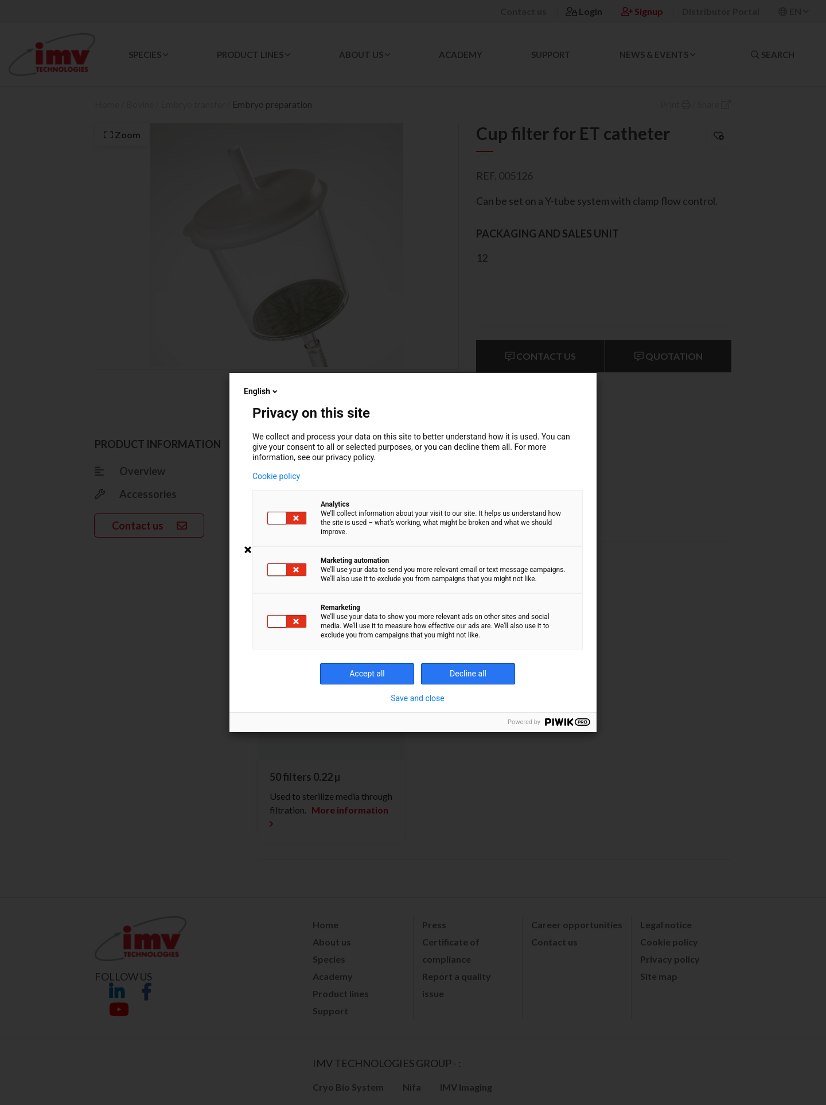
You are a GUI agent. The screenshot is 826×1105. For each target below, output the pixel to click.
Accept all (367, 673)
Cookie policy (276, 476)
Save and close (418, 698)
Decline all (468, 673)
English (261, 391)
